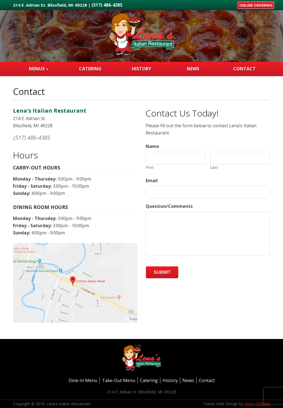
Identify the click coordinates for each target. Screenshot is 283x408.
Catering (90, 69)
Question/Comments (169, 206)
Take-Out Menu (118, 380)
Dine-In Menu (83, 380)
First (150, 167)
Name (152, 146)
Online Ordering (255, 5)
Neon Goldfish (257, 403)
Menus (37, 69)
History (141, 69)
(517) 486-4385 (106, 5)
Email (152, 181)
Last (214, 167)
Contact (244, 69)
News (193, 69)
